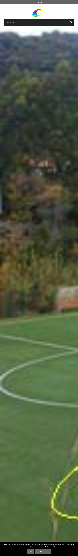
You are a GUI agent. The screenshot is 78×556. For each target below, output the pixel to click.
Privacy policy (43, 551)
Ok (30, 551)
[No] (75, 549)
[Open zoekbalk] (71, 22)
